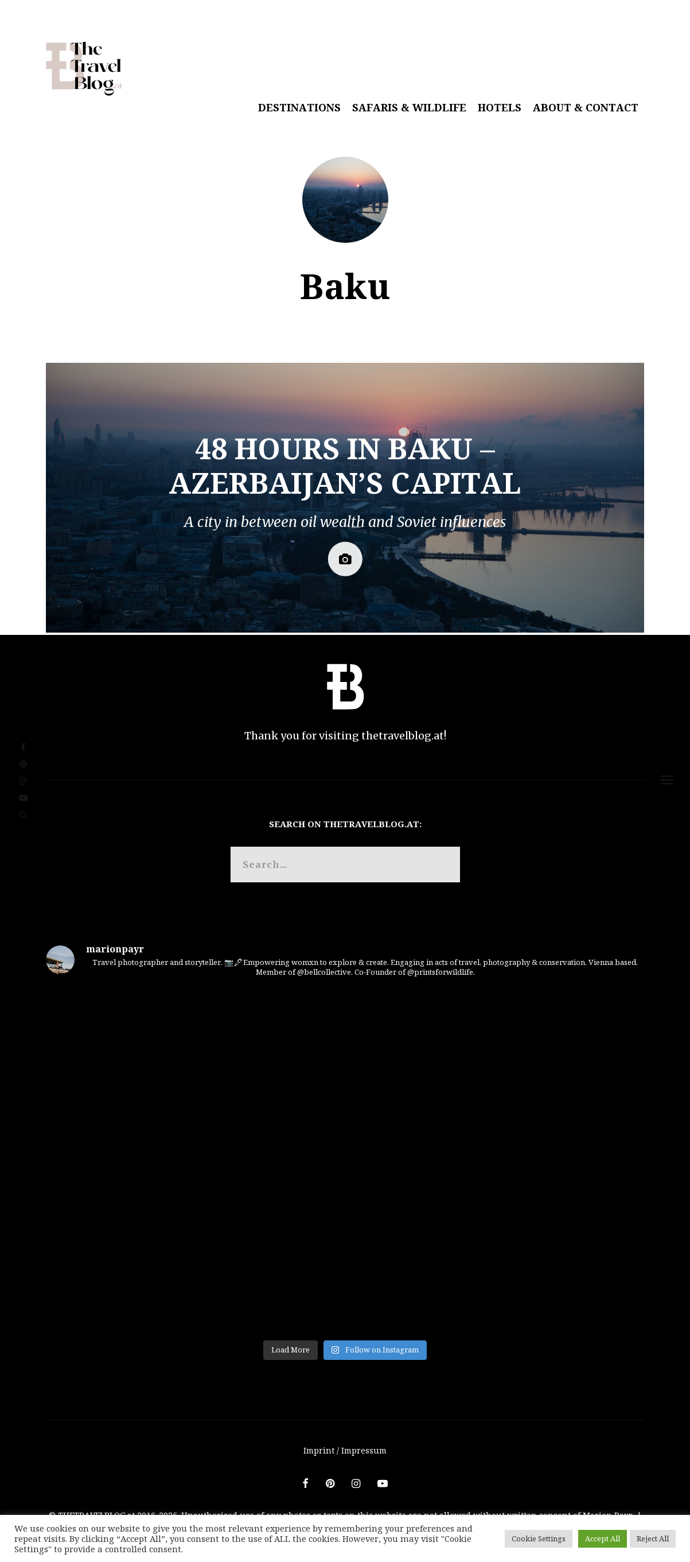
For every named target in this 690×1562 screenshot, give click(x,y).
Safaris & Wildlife (409, 107)
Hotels (499, 107)
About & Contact (585, 107)
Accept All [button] (602, 1538)
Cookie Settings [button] (539, 1538)
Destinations (299, 107)
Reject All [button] (653, 1538)
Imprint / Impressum (345, 1450)
